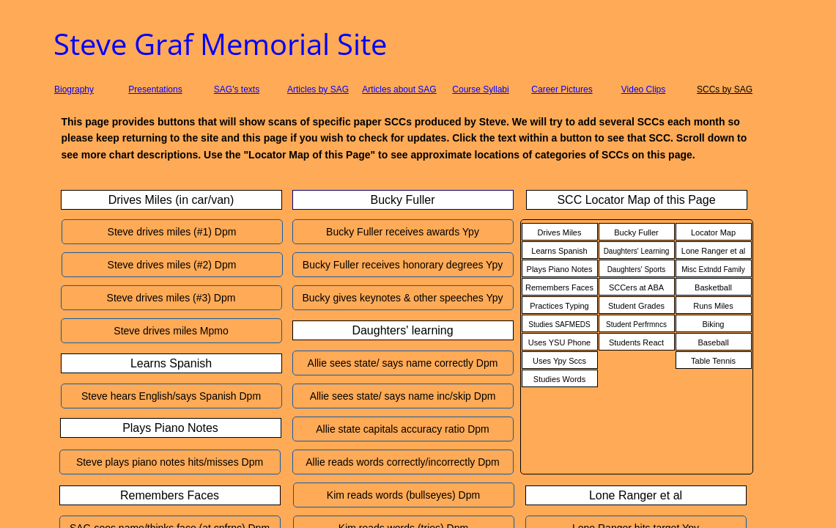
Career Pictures (561, 89)
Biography (74, 89)
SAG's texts (236, 89)
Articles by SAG (318, 89)
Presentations (155, 89)
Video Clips (643, 89)
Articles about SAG (399, 89)
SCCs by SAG (724, 89)
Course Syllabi (480, 89)
